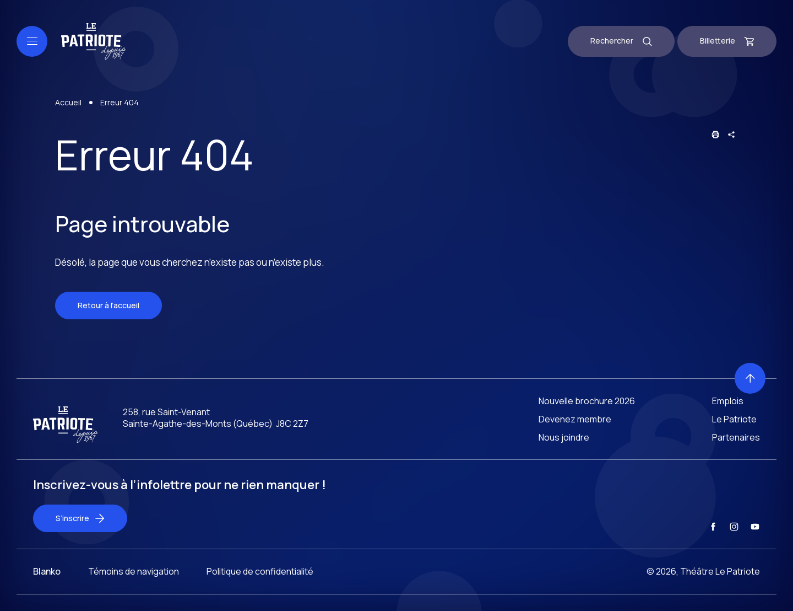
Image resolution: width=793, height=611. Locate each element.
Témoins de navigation (133, 591)
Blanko (47, 591)
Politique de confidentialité (260, 591)
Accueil (68, 103)
